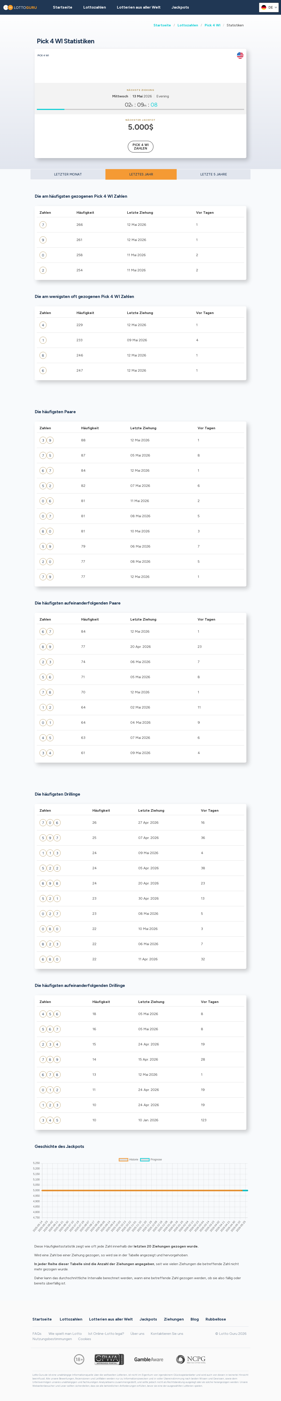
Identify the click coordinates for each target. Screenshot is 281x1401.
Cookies (84, 1339)
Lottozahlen (188, 25)
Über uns (137, 1334)
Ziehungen (174, 1319)
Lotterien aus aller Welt (139, 7)
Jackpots (180, 7)
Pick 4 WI (212, 25)
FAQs (36, 1334)
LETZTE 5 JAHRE (213, 174)
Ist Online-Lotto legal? (106, 1334)
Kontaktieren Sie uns (167, 1334)
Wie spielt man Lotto (65, 1334)
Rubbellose (216, 1319)
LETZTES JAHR (141, 174)
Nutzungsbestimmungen (52, 1339)
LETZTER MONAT (68, 174)
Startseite (162, 25)
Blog (195, 1319)
